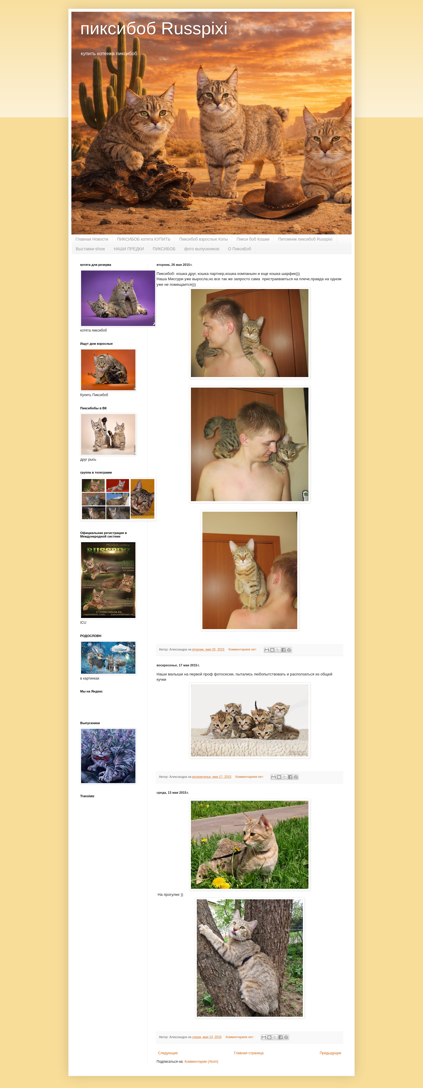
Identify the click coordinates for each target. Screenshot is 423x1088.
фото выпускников (201, 248)
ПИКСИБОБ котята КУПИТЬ (143, 239)
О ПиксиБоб (239, 248)
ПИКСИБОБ (164, 248)
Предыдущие (330, 1053)
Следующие (168, 1053)
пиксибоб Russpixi (154, 28)
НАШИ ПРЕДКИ (129, 248)
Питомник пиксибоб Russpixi (305, 239)
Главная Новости (91, 239)
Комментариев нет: (243, 649)
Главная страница (249, 1053)
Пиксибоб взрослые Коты (203, 239)
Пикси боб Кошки (252, 239)
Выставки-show (90, 248)
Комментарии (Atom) (201, 1062)
